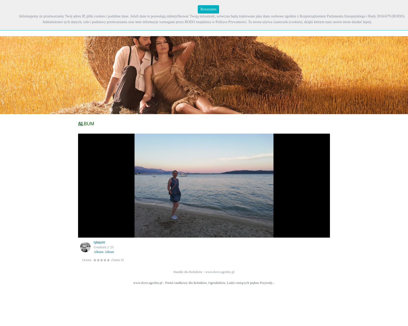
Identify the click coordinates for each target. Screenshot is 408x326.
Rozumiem (208, 9)
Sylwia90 (99, 242)
